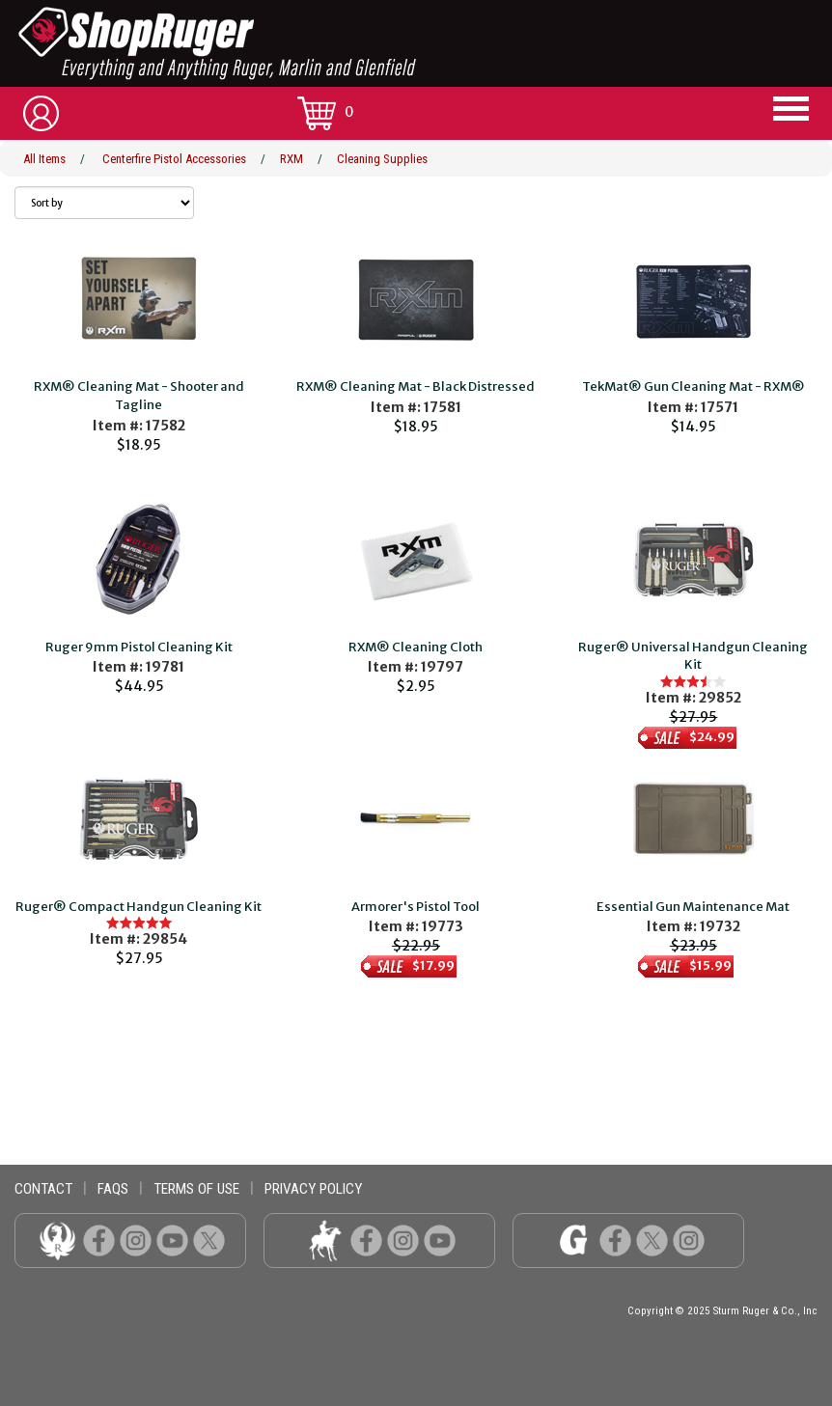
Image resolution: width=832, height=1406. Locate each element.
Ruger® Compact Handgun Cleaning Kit (138, 906)
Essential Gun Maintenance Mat (693, 906)
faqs (112, 1189)
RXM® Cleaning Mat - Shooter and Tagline (139, 395)
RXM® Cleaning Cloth (415, 647)
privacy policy (313, 1189)
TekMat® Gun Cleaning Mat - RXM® (693, 386)
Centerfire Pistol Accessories (174, 159)
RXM (291, 159)
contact (43, 1189)
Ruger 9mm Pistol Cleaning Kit (139, 647)
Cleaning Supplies (382, 159)
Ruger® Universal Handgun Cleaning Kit (693, 656)
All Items (44, 159)
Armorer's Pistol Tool (415, 906)
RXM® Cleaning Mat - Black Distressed (415, 386)
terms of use (196, 1189)
